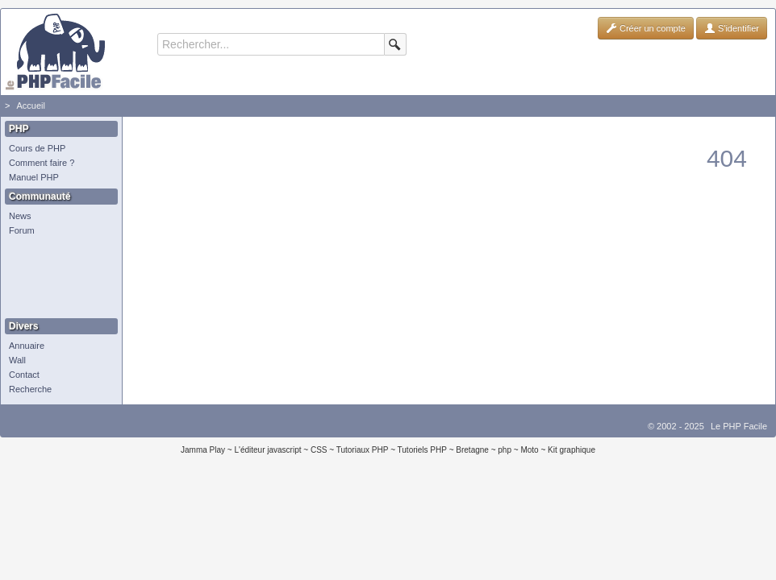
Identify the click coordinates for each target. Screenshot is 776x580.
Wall (17, 360)
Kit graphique (571, 449)
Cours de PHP (37, 148)
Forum (22, 230)
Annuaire (26, 345)
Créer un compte (646, 28)
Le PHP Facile (739, 426)
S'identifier (731, 28)
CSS (319, 449)
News (20, 216)
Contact (24, 374)
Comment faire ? (41, 163)
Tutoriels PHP (422, 449)
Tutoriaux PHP (362, 449)
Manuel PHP (34, 177)
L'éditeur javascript (267, 449)
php (504, 449)
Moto (529, 449)
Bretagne (472, 449)
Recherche (30, 389)
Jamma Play (203, 449)
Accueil (30, 105)
